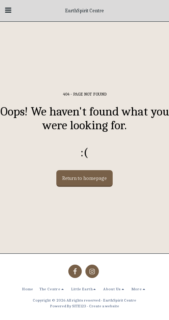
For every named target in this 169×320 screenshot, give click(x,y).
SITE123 (79, 306)
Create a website (104, 306)
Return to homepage (84, 178)
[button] (8, 10)
